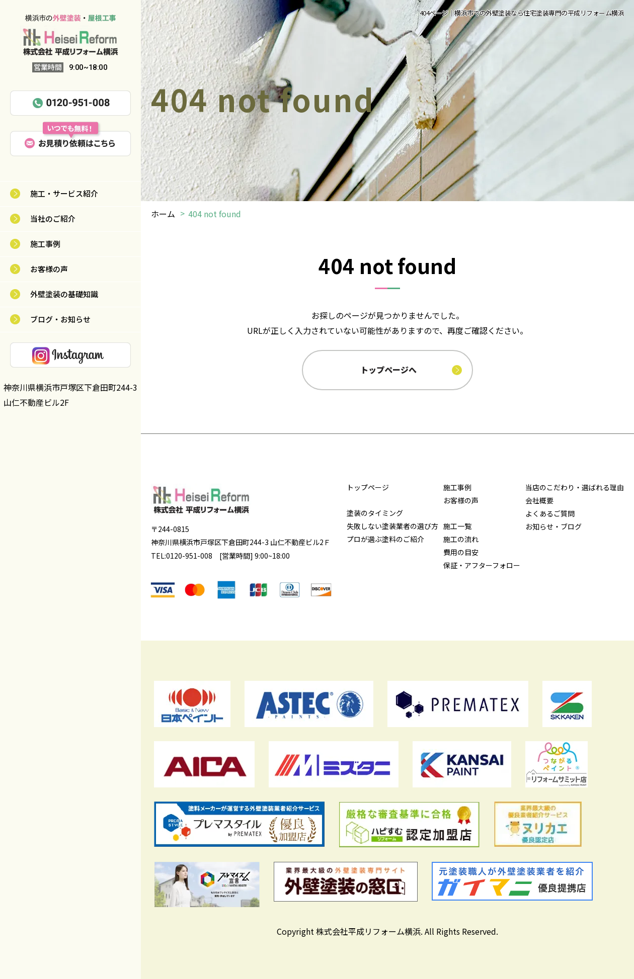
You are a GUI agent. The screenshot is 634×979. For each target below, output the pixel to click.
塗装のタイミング (375, 513)
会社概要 (539, 500)
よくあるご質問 (550, 513)
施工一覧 (457, 526)
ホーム (163, 214)
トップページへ (388, 370)
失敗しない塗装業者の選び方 (392, 526)
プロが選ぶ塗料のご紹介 (385, 539)
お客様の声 (49, 268)
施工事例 (45, 243)
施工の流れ (461, 539)
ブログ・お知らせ (60, 319)
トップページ (368, 487)
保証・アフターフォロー (481, 565)
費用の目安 (461, 552)
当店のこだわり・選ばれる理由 (574, 487)
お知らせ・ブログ (553, 526)
